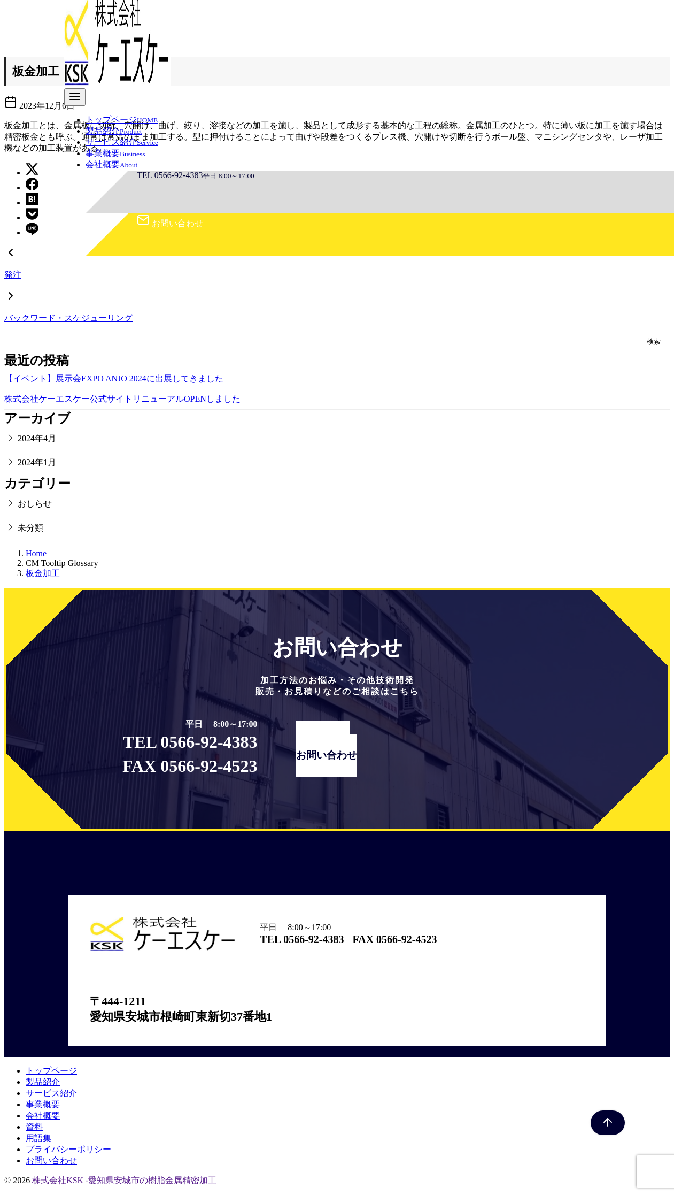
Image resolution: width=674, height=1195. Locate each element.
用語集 (38, 1138)
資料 (34, 1126)
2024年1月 (37, 462)
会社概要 (111, 164)
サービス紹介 (122, 142)
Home (36, 553)
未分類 (30, 527)
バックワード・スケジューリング (68, 318)
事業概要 (115, 153)
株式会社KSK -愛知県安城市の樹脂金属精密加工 (124, 1180)
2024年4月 (37, 438)
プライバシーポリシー (68, 1149)
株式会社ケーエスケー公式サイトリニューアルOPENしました (122, 398)
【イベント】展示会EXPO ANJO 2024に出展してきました (113, 378)
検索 (654, 342)
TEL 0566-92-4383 (195, 175)
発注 (12, 274)
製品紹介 (114, 130)
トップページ (122, 119)
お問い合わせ (170, 223)
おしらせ (35, 503)
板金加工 (43, 573)
